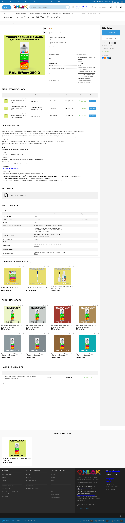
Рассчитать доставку (108, 48)
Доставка (12, 2)
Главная (4, 2)
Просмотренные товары (62, 434)
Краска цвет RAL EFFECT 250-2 (85, 71)
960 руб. (69, 101)
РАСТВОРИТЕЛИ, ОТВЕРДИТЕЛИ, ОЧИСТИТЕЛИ (10, 492)
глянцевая (80, 63)
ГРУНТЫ (4, 480)
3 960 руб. (12, 291)
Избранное (102, 520)
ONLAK (80, 61)
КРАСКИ (4, 477)
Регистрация (99, 1)
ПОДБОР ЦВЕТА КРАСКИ (32, 488)
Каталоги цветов (55, 494)
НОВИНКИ (28, 474)
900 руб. (62, 291)
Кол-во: (106, 43)
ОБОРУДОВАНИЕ (6, 496)
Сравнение (86, 520)
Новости (36, 2)
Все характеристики (81, 54)
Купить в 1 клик (111, 38)
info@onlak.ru (114, 474)
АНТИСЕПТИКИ (6, 488)
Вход (93, 1)
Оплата (20, 2)
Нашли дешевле (107, 46)
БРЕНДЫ (28, 477)
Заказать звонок (80, 8)
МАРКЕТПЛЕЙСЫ (30, 486)
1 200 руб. (37, 291)
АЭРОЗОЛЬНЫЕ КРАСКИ (8, 474)
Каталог (6, 7)
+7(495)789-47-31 (81, 6)
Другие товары (84, 214)
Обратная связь (8, 520)
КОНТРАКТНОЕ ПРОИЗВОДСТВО (34, 483)
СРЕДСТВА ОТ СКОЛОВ (8, 486)
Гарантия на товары (56, 497)
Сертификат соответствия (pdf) (10, 168)
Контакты (28, 2)
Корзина (117, 520)
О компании (45, 2)
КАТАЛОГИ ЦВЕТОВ (31, 480)
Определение (115, 2)
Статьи (53, 2)
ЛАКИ (3, 483)
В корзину (92, 101)
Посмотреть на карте (83, 508)
